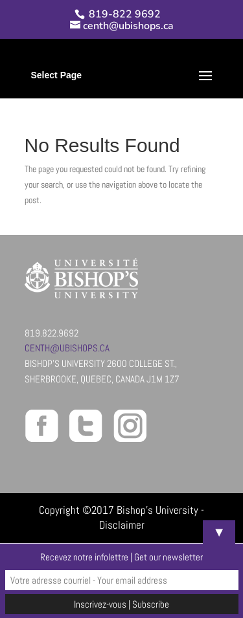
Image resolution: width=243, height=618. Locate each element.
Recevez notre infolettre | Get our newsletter (121, 557)
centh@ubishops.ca (67, 348)
